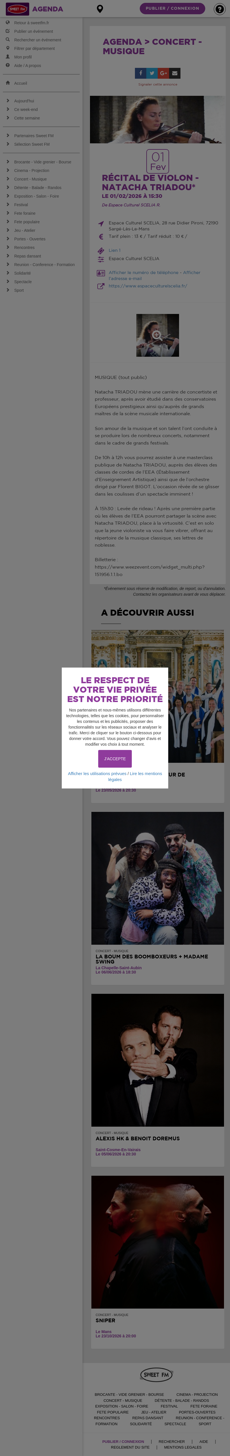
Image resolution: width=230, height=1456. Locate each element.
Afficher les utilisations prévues (97, 773)
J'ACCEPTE (115, 759)
